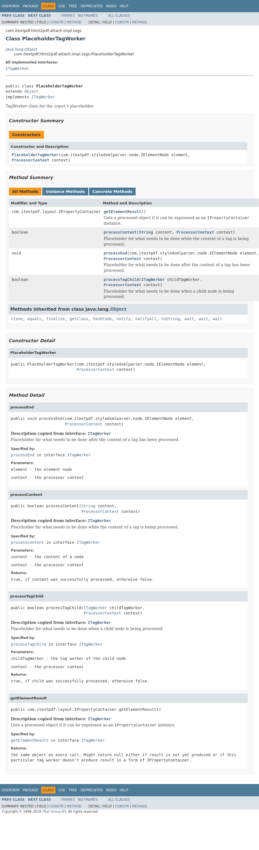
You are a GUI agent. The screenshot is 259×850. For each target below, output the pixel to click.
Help (124, 6)
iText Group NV (54, 812)
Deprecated (91, 6)
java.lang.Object (21, 49)
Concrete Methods (112, 191)
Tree (73, 6)
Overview (10, 6)
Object (31, 91)
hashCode (102, 319)
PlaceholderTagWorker (35, 155)
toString (170, 319)
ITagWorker (17, 68)
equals (34, 319)
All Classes (119, 16)
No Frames (88, 16)
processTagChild (121, 279)
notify (123, 319)
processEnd (115, 253)
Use (61, 6)
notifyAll (146, 319)
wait (189, 319)
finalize (55, 319)
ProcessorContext (30, 160)
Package (30, 6)
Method (74, 22)
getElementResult (122, 211)
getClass (79, 319)
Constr (56, 22)
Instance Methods (65, 191)
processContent (120, 232)
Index (111, 6)
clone (17, 319)
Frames (68, 16)
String (146, 232)
